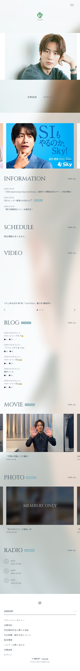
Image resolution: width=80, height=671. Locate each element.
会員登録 (32, 97)
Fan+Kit (45, 658)
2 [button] (40, 310)
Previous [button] (5, 310)
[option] (40, 145)
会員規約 (8, 625)
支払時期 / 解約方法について (17, 635)
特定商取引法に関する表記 (16, 630)
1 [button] (37, 310)
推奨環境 (8, 639)
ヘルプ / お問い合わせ (14, 644)
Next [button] (74, 310)
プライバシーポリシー (14, 620)
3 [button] (43, 310)
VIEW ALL (72, 179)
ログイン (48, 97)
